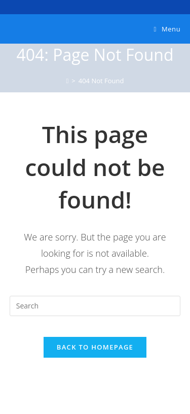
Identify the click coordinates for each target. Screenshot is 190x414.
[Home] (67, 80)
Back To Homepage (95, 347)
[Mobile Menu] (167, 28)
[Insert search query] (95, 306)
